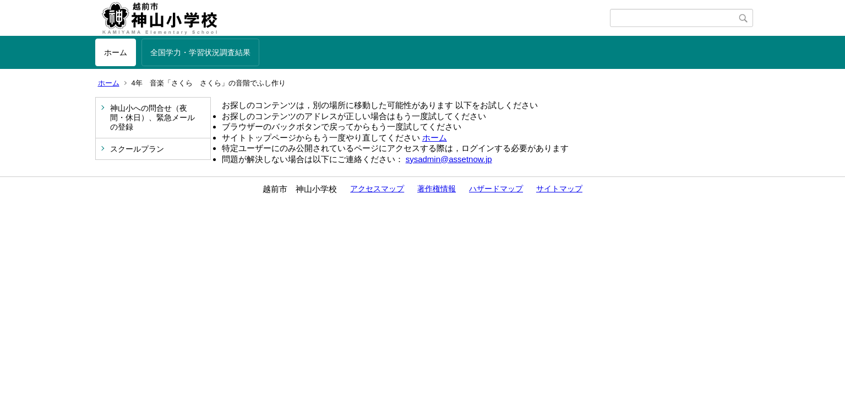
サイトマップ (559, 188)
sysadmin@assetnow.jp (449, 159)
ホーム (115, 52)
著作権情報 (436, 188)
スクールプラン (137, 148)
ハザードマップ (496, 188)
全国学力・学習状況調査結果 (200, 52)
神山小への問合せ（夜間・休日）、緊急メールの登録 (152, 117)
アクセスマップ (377, 188)
